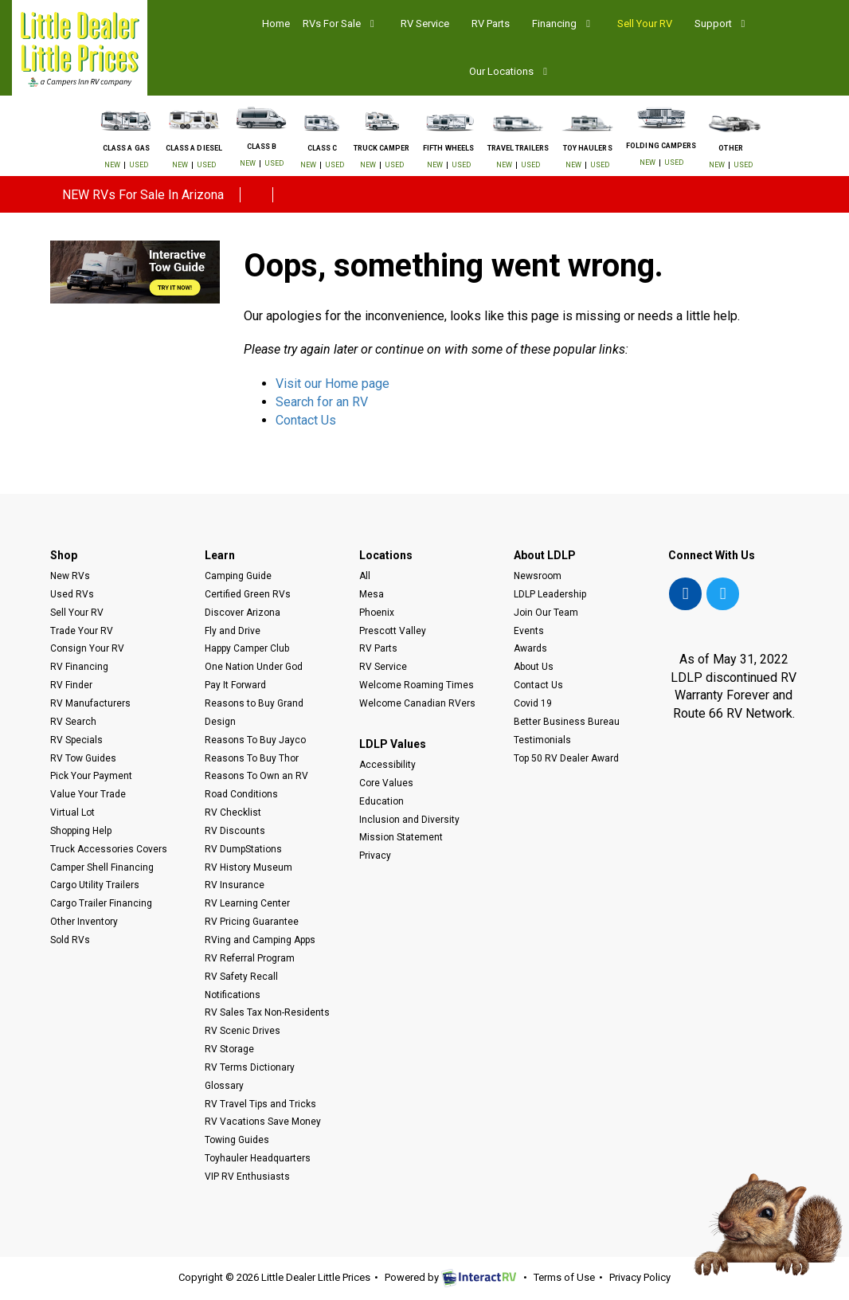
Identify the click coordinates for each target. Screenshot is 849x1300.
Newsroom (537, 575)
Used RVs (72, 594)
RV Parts (490, 23)
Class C (322, 148)
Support (721, 23)
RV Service (425, 23)
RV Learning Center (247, 903)
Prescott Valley (392, 630)
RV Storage (229, 1049)
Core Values (386, 783)
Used (138, 165)
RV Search (73, 721)
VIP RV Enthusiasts (247, 1176)
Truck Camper (382, 148)
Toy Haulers (587, 148)
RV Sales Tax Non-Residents (267, 1012)
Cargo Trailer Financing (101, 903)
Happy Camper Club (247, 648)
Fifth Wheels (448, 148)
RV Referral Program (250, 958)
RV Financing (79, 666)
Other (730, 148)
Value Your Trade (88, 794)
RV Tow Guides (83, 758)
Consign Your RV (87, 648)
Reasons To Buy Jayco (255, 740)
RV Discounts (235, 830)
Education (381, 801)
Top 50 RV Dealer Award (566, 758)
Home (276, 23)
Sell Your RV (644, 23)
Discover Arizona (242, 612)
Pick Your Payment (91, 775)
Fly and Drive (232, 630)
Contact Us (306, 420)
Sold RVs (70, 940)
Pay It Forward (235, 685)
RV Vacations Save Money (263, 1121)
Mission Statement (401, 837)
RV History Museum (248, 867)
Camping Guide (238, 575)
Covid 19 (533, 703)
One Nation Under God (254, 666)
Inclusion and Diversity (409, 819)
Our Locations (510, 71)
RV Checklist (233, 812)
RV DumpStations (243, 849)
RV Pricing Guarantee (252, 921)
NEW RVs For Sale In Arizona (143, 194)
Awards (530, 648)
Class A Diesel (194, 148)
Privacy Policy (640, 1277)
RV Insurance (234, 885)
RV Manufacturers (90, 703)
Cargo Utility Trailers (94, 885)
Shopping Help (81, 830)
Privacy (375, 855)
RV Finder (71, 685)
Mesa (371, 594)
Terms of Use (564, 1277)
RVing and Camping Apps (260, 940)
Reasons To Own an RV (256, 775)
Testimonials (542, 740)
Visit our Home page (332, 383)
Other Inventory (84, 921)
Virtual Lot (72, 812)
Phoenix (376, 612)
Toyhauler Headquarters (258, 1158)
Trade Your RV (81, 630)
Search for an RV (322, 401)
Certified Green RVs (248, 594)
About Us (534, 666)
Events (529, 630)
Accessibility (387, 764)
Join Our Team (546, 612)
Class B (261, 147)
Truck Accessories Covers (108, 849)
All (364, 575)
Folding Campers (661, 146)
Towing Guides (237, 1139)
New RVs (70, 575)
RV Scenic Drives (242, 1030)
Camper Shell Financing (102, 867)
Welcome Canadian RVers (417, 703)
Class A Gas (126, 148)
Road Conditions (241, 794)
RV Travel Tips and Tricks (260, 1104)
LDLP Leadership (550, 594)
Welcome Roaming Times (416, 685)
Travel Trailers (518, 148)
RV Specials (76, 740)
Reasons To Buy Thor (252, 758)
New (112, 165)
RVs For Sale (340, 23)
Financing (563, 23)
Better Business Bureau (567, 721)
